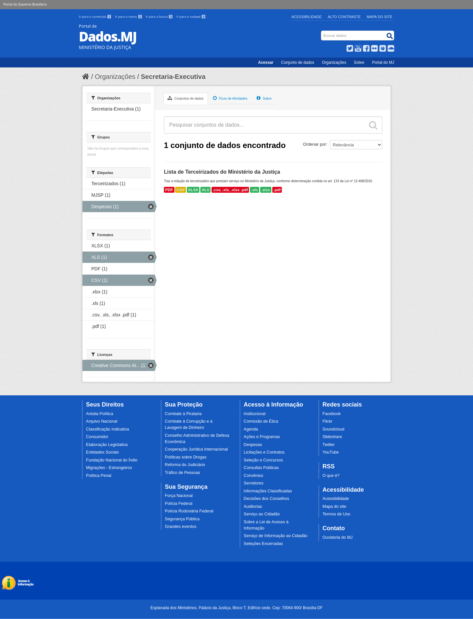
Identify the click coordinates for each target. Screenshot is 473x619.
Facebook (332, 413)
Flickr (327, 421)
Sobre (359, 62)
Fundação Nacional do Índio (112, 460)
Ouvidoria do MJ (338, 537)
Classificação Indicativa (107, 429)
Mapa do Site (380, 17)
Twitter (329, 444)
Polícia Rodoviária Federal (189, 511)
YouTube (331, 452)
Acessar (266, 62)
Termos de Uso (336, 514)
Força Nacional (179, 495)
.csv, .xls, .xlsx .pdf (230, 189)
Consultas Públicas (261, 467)
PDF (169, 189)
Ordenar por (314, 144)
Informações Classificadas (268, 491)
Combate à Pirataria (183, 413)
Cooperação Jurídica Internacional (196, 449)
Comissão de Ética (261, 421)
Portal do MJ (383, 62)
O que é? (331, 475)
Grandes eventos (180, 526)
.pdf (277, 189)
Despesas (253, 444)
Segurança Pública (182, 519)
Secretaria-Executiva (173, 76)
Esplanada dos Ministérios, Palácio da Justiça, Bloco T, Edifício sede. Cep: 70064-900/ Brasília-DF (236, 608)
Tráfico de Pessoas (182, 472)
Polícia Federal (178, 503)
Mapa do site (334, 506)
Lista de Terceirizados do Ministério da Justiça (222, 172)
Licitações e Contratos (264, 452)
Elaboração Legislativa (107, 444)
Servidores (253, 483)
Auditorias (253, 506)
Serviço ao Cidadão (262, 514)
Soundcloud (334, 429)
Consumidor (97, 436)
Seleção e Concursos (263, 460)
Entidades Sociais (102, 452)
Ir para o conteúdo (95, 16)
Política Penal (98, 475)
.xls (254, 189)
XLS (205, 189)
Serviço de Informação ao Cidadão (275, 535)
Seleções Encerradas (263, 543)
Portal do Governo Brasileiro (25, 4)
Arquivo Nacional (101, 421)
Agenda (251, 429)
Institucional (255, 413)
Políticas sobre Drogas (186, 457)
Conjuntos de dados (186, 98)
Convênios (253, 475)
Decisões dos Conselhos (266, 498)
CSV (180, 189)
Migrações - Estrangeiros (109, 467)
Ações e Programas (262, 436)
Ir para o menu (129, 16)
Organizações (334, 62)
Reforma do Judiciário (185, 464)
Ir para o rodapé (191, 16)
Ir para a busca (160, 16)
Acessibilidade (306, 17)
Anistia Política (99, 413)
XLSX (193, 189)
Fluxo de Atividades (230, 98)
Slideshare (332, 436)
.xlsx (265, 189)
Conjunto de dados (297, 62)
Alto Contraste (344, 17)
